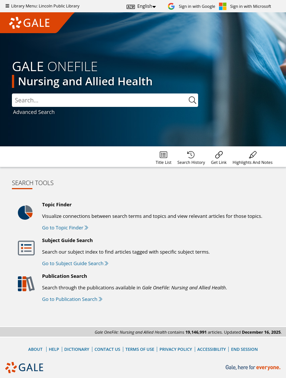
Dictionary (76, 349)
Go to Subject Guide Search (75, 263)
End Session (244, 349)
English (144, 6)
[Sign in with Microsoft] (245, 6)
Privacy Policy (175, 349)
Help (54, 349)
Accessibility (211, 349)
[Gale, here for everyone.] (254, 368)
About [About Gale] (35, 349)
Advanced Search (34, 111)
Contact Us (107, 349)
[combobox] (99, 100)
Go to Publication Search (72, 299)
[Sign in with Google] (191, 6)
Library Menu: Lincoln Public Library (41, 6)
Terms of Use (139, 349)
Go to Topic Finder (65, 227)
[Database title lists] (163, 156)
